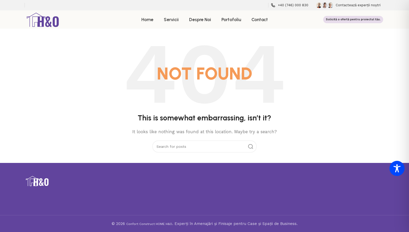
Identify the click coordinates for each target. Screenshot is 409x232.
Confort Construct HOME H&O (149, 224)
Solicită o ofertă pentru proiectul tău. (353, 19)
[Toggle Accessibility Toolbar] (397, 168)
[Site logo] (43, 19)
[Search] (204, 146)
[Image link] (37, 181)
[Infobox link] (289, 5)
